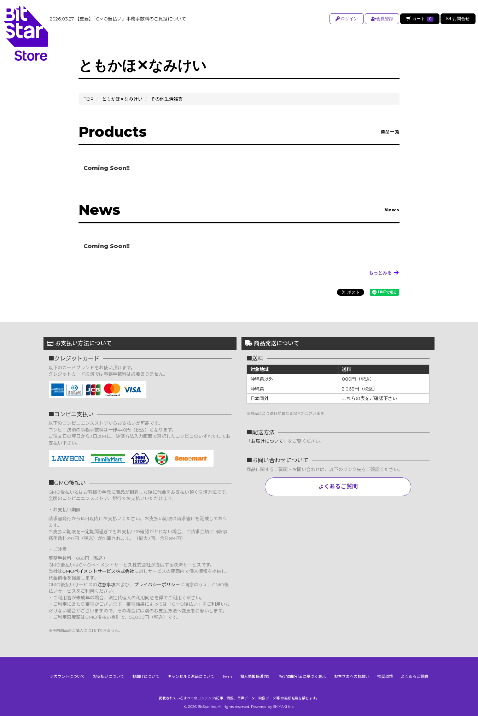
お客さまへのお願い (351, 675)
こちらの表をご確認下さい (369, 398)
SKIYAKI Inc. (283, 706)
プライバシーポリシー (157, 584)
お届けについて (267, 441)
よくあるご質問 (338, 486)
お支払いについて (108, 675)
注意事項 (106, 584)
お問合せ (458, 18)
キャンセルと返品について (191, 675)
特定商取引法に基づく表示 (302, 675)
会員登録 (381, 18)
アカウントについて (67, 675)
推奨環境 (385, 675)
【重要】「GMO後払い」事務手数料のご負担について (118, 19)
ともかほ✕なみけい (122, 99)
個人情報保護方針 (255, 675)
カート (419, 19)
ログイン (345, 18)
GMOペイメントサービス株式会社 (98, 571)
